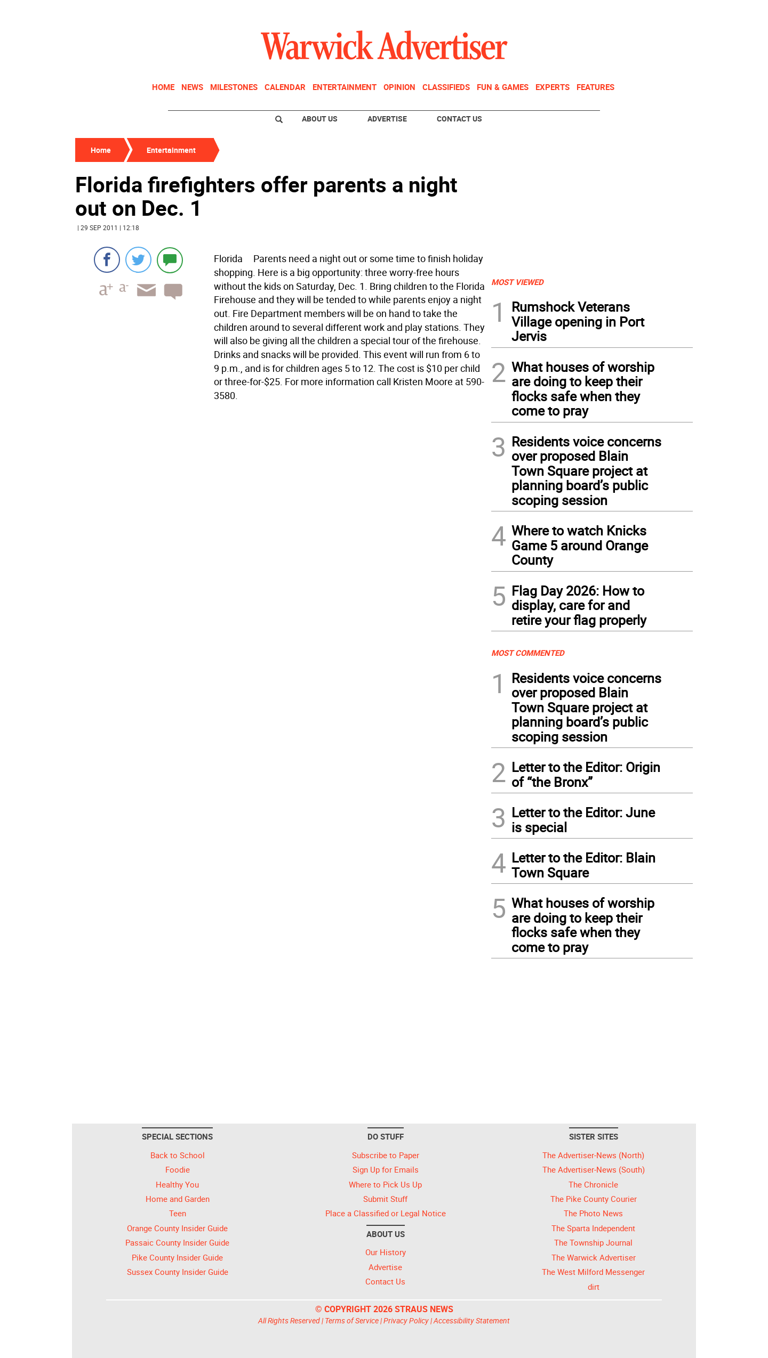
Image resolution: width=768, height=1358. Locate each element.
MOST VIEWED (517, 282)
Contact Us (459, 118)
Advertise (387, 118)
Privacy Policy (406, 1320)
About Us (320, 118)
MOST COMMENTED (527, 652)
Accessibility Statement (472, 1320)
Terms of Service (352, 1320)
